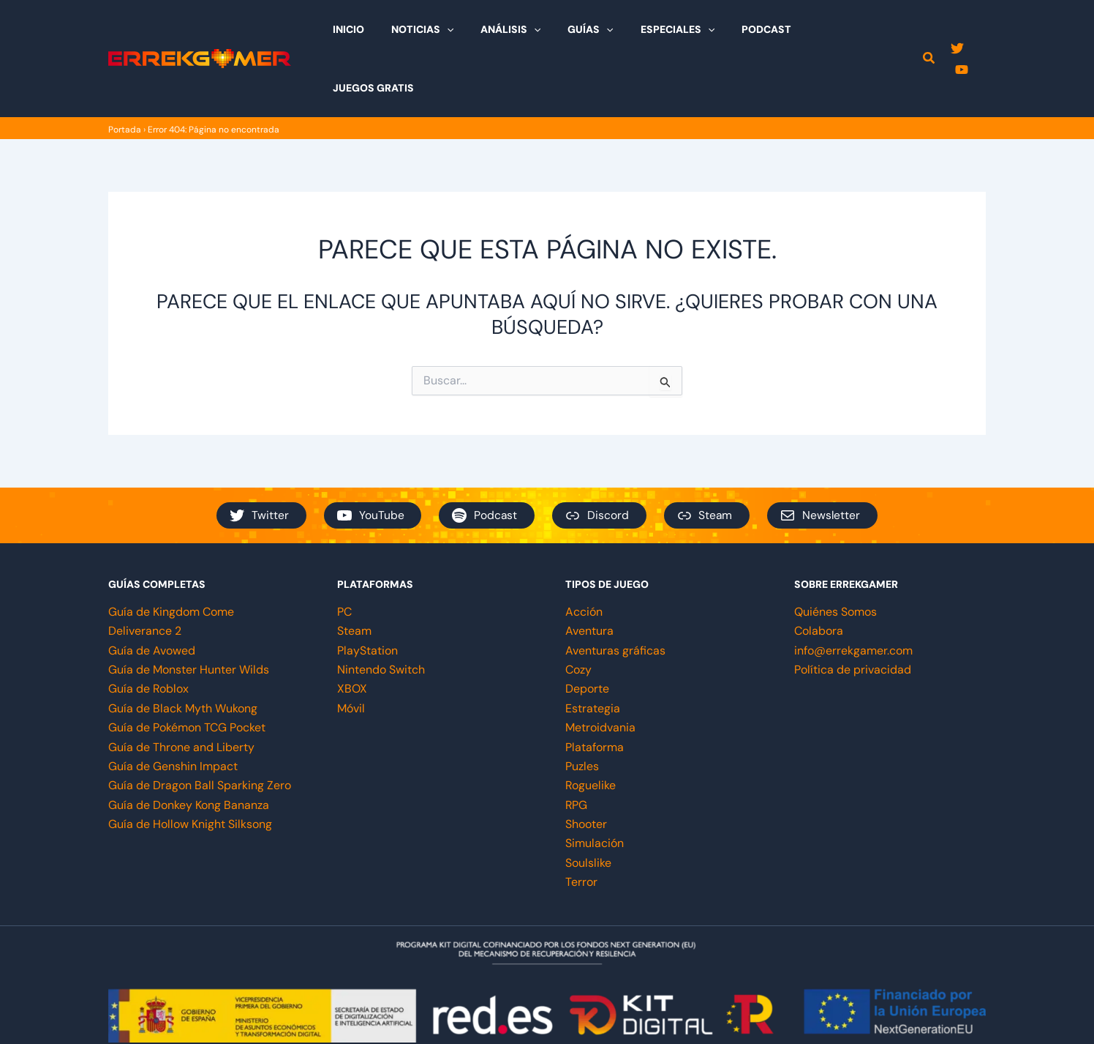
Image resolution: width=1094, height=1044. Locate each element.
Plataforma (594, 688)
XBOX (352, 630)
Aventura (589, 572)
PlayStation (367, 592)
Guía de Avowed (151, 592)
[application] (477, 29)
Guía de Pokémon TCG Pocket (186, 668)
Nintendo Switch (381, 611)
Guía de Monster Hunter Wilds (188, 611)
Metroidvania (600, 668)
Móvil (351, 649)
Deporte (587, 630)
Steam (354, 572)
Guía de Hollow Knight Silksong (190, 765)
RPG (576, 746)
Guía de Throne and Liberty (181, 688)
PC (344, 553)
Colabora (818, 572)
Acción (584, 553)
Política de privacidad (852, 611)
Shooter (586, 765)
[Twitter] (957, 30)
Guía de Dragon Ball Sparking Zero (199, 726)
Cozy (578, 611)
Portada (124, 71)
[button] (929, 31)
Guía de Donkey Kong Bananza (188, 746)
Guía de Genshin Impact (173, 707)
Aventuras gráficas (615, 592)
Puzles (582, 707)
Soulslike (588, 804)
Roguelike (590, 726)
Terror (581, 823)
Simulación (594, 784)
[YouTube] (979, 30)
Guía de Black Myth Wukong (182, 649)
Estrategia (592, 649)
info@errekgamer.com (853, 592)
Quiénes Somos (835, 553)
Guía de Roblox (148, 630)
